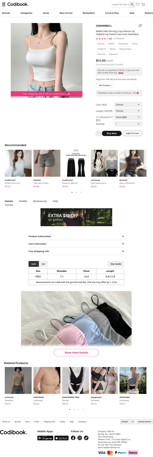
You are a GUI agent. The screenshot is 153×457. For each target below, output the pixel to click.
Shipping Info (49, 421)
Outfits (23, 201)
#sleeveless (123, 43)
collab (62, 421)
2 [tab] (76, 192)
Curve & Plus (112, 13)
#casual (101, 43)
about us (6, 421)
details (9, 201)
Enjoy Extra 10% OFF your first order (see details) (116, 79)
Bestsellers (89, 13)
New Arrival (66, 13)
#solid (134, 43)
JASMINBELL (104, 25)
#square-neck (125, 49)
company (82, 421)
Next (150, 169)
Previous (2, 169)
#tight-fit (102, 49)
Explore (149, 13)
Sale (132, 13)
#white (111, 43)
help (72, 421)
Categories (26, 13)
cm (43, 264)
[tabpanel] (19, 169)
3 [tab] (80, 192)
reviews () (40, 201)
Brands (6, 13)
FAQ (55, 201)
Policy (36, 421)
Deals (46, 13)
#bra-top (101, 54)
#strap (112, 49)
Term (27, 421)
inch (34, 264)
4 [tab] (83, 409)
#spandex (113, 54)
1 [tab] (72, 192)
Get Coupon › (105, 85)
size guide (116, 264)
